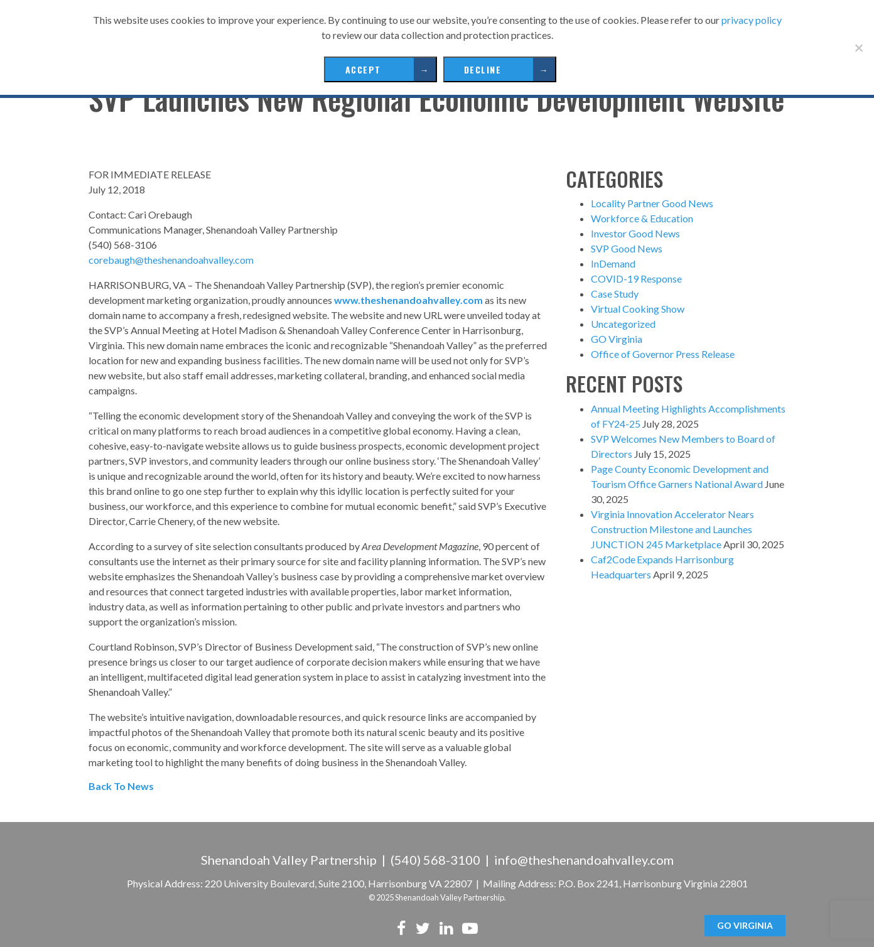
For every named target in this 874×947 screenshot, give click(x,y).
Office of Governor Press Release (663, 354)
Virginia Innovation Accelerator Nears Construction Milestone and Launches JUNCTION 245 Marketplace (672, 529)
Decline (483, 69)
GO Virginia (616, 339)
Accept (363, 69)
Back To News (121, 786)
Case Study (615, 294)
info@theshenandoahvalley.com (584, 859)
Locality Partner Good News (652, 203)
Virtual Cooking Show (637, 309)
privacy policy (751, 20)
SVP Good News (626, 248)
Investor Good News (635, 233)
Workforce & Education (642, 218)
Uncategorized (623, 324)
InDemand (613, 263)
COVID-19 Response (636, 278)
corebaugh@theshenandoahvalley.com (171, 260)
